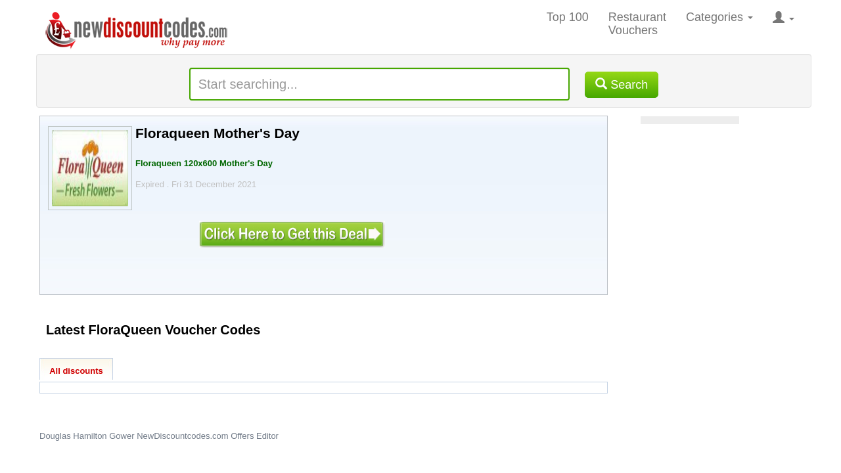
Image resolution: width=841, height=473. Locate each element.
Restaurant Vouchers (637, 24)
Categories (719, 17)
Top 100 (568, 17)
